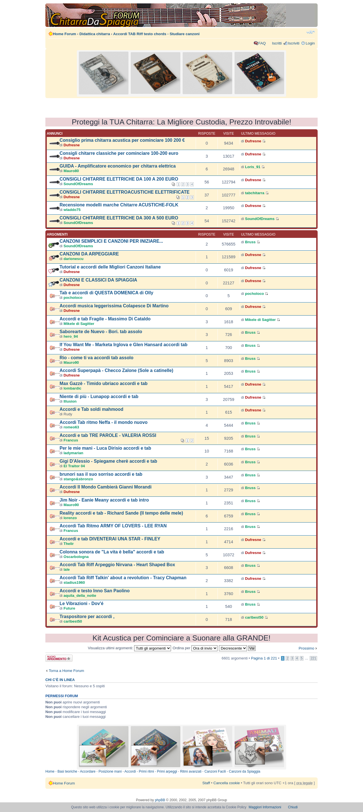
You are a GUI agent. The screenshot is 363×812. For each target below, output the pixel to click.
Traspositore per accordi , (87, 616)
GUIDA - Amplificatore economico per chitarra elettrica (118, 166)
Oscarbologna (76, 557)
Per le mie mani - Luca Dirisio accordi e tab (105, 448)
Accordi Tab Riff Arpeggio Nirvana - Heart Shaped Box (117, 564)
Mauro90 (71, 362)
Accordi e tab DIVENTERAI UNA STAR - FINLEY (110, 538)
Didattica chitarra (94, 34)
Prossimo (306, 648)
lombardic (72, 388)
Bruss (250, 242)
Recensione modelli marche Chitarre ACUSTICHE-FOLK (119, 204)
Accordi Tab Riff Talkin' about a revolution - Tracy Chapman (123, 577)
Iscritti (277, 43)
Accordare (88, 771)
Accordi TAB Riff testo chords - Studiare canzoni (156, 34)
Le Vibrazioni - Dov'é (82, 603)
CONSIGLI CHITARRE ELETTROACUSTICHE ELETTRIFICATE (124, 192)
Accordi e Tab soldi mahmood (91, 409)
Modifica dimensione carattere (311, 32)
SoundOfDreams (78, 184)
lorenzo (70, 518)
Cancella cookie (226, 783)
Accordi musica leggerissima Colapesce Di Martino (114, 305)
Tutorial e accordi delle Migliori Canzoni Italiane (110, 267)
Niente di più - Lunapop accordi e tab (99, 396)
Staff (206, 783)
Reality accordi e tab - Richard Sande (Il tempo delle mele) (121, 513)
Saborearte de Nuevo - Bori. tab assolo (101, 331)
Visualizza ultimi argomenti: (129, 648)
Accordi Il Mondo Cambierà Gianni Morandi (106, 487)
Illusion (70, 401)
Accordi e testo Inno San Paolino (95, 590)
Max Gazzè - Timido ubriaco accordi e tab (103, 383)
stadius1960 (74, 582)
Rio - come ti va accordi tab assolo (96, 357)
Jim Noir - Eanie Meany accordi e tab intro (104, 500)
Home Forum (64, 34)
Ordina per (195, 648)
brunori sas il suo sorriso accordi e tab (101, 474)
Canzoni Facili (215, 771)
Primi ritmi (146, 771)
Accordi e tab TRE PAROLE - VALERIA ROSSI (108, 435)
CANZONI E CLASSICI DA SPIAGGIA (98, 280)
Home (49, 771)
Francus (71, 440)
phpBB (160, 800)
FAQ (262, 43)
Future (69, 608)
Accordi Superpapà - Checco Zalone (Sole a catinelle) (116, 370)
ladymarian (73, 453)
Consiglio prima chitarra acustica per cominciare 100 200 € (122, 140)
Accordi (130, 771)
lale (67, 569)
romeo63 (71, 427)
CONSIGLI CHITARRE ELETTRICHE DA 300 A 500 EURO (119, 217)
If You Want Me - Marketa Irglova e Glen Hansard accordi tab (123, 344)
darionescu (73, 259)
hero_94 (71, 336)
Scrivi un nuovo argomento (59, 658)
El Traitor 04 (74, 466)
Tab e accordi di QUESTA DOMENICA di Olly (106, 292)
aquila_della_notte (80, 595)
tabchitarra (254, 193)
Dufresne (72, 145)
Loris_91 (252, 167)
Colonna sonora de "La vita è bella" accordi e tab (112, 551)
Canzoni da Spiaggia (244, 771)
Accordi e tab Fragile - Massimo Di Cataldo (105, 318)
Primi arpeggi (167, 771)
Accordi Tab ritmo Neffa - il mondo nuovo (103, 422)
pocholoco (73, 297)
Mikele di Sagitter (79, 324)
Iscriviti (293, 43)
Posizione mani (109, 771)
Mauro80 (71, 171)
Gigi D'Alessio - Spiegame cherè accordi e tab (108, 461)
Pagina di (264, 658)
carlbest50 (73, 621)
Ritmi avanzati (190, 771)
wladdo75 (72, 210)
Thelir (69, 544)
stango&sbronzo (78, 479)
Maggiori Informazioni (265, 807)
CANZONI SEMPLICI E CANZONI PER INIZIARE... (111, 241)
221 (313, 658)
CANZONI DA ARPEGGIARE (89, 253)
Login (310, 43)
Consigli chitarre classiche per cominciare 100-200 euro (119, 153)
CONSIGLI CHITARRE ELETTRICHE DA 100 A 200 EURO (119, 179)
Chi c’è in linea (60, 680)
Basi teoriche (67, 771)
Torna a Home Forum (66, 671)
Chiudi (293, 807)
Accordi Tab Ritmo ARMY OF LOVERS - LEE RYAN (113, 525)
